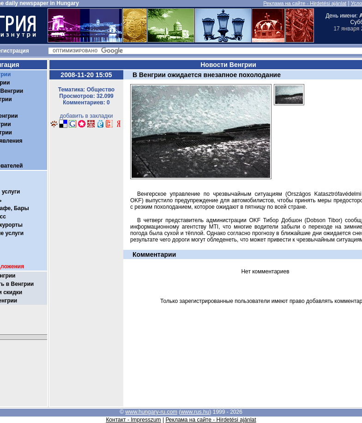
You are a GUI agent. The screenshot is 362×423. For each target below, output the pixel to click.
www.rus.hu (195, 412)
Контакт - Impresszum (133, 420)
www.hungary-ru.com (151, 412)
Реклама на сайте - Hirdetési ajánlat (304, 3)
